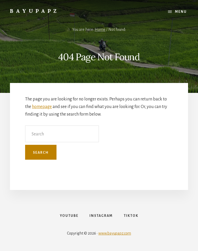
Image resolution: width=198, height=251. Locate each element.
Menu (181, 12)
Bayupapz (34, 11)
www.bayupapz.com (114, 233)
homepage (42, 106)
